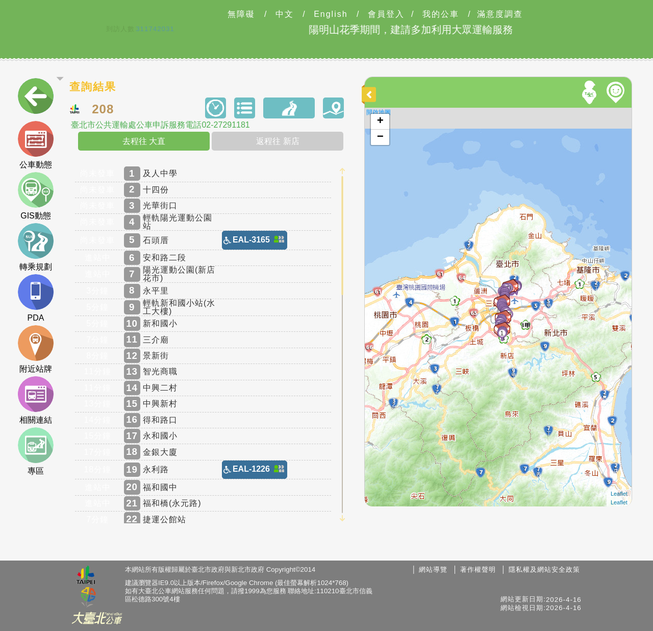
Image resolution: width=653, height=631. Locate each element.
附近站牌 (36, 349)
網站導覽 (433, 569)
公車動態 (36, 145)
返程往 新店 (277, 141)
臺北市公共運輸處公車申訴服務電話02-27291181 (160, 125)
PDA (36, 298)
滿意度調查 (500, 14)
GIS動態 (36, 196)
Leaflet (619, 494)
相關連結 (36, 400)
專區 (36, 451)
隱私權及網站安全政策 (544, 569)
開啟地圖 (378, 112)
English (330, 14)
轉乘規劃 (36, 247)
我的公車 (440, 14)
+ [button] (380, 121)
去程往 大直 (143, 141)
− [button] (380, 137)
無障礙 (241, 14)
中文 (284, 14)
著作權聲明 (478, 569)
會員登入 (386, 14)
